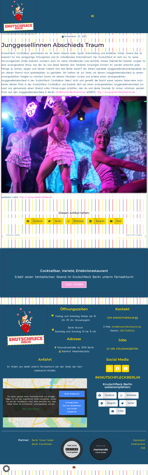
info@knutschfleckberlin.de (70, 92)
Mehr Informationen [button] (31, 409)
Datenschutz (138, 444)
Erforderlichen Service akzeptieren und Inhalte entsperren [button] (72, 407)
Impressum (139, 440)
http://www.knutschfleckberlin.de (116, 92)
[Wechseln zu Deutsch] (74, 467)
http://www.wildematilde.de (36, 197)
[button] (92, 16)
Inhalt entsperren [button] (71, 394)
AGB (143, 448)
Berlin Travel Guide (42, 440)
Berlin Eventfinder (42, 444)
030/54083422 (127, 330)
